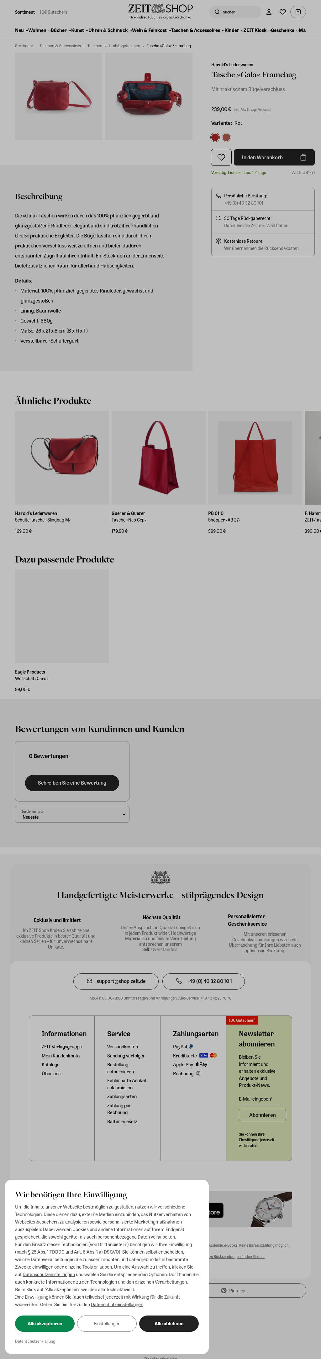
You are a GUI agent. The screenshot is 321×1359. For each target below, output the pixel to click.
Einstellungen (107, 1323)
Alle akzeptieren (45, 1323)
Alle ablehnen (169, 1323)
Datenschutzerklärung (35, 1341)
